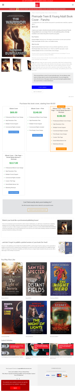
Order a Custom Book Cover (37, 216)
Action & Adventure (53, 12)
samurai (68, 65)
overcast (55, 65)
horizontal (56, 64)
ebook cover (68, 68)
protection (64, 65)
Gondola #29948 (5, 342)
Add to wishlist (37, 91)
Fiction (33, 12)
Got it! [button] (15, 388)
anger (41, 62)
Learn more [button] (23, 384)
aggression (37, 62)
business (34, 64)
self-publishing (62, 68)
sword (58, 67)
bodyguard (66, 62)
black (62, 62)
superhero (53, 67)
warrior (36, 68)
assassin (49, 62)
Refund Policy (26, 378)
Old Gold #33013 (29, 342)
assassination (55, 62)
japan (60, 64)
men (46, 65)
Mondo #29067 (5, 304)
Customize (42, 87)
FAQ (3, 379)
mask (39, 65)
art (43, 62)
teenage (65, 67)
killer (71, 64)
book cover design (54, 68)
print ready (34, 70)
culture (45, 64)
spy (44, 67)
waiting (33, 68)
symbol (61, 67)
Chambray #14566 (54, 304)
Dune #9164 (28, 304)
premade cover (46, 68)
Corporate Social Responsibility (15, 379)
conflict (42, 64)
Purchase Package (14, 134)
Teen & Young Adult (40, 12)
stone (46, 67)
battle (59, 62)
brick (70, 62)
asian (46, 62)
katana (67, 64)
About (6, 379)
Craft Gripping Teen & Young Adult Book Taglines (12, 363)
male (33, 65)
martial (36, 65)
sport (42, 67)
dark (48, 64)
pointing (59, 65)
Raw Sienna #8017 (54, 342)
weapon (40, 68)
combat (38, 64)
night (49, 65)
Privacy (20, 378)
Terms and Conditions (13, 378)
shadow (33, 67)
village (69, 67)
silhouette (38, 67)
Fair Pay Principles (27, 379)
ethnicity (52, 64)
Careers (33, 379)
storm (49, 67)
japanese (64, 64)
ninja (52, 65)
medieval (43, 65)
